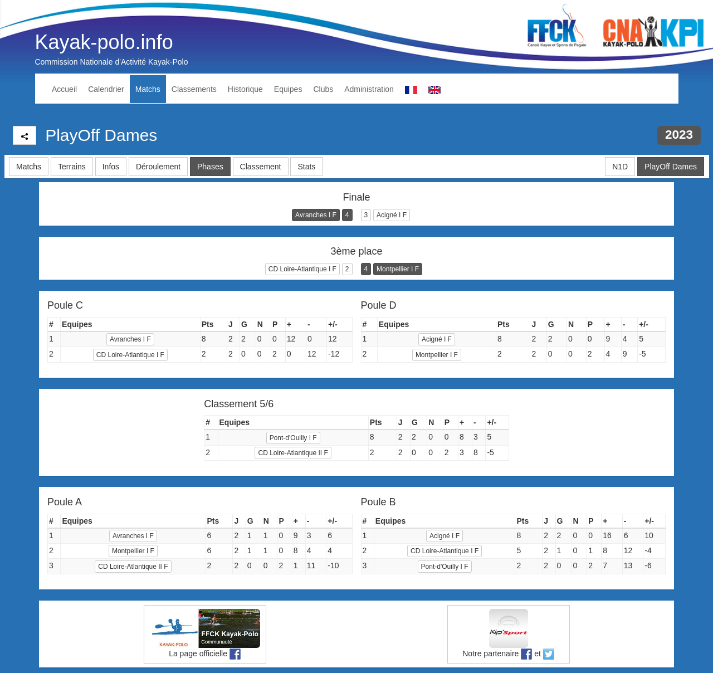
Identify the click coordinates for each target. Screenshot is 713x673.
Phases (210, 166)
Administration (369, 89)
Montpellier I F (398, 269)
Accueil (64, 89)
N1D (620, 166)
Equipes (288, 89)
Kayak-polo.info (104, 42)
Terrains (72, 166)
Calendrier (106, 89)
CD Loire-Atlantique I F (302, 269)
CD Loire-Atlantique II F (293, 453)
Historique (245, 89)
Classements (194, 89)
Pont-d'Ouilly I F (293, 438)
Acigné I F (392, 215)
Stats (306, 166)
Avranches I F (315, 215)
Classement (260, 166)
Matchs (147, 89)
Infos (110, 166)
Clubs (323, 89)
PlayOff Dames (670, 166)
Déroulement (158, 166)
